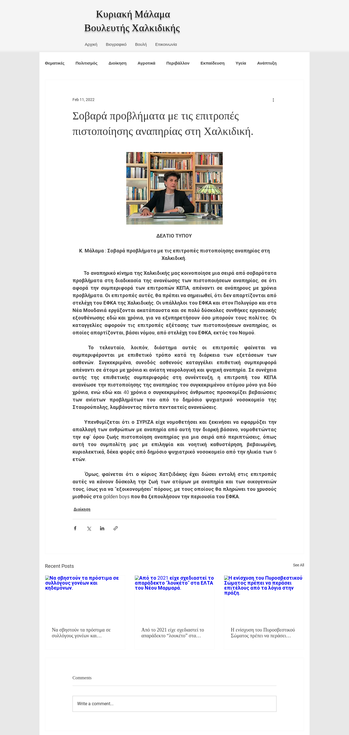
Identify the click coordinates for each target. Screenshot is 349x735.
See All (298, 565)
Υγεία (241, 63)
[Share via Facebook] (75, 528)
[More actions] (273, 100)
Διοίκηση (118, 63)
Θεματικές (55, 63)
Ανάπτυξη (267, 63)
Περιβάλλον (178, 63)
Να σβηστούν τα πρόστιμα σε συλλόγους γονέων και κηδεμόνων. (81, 633)
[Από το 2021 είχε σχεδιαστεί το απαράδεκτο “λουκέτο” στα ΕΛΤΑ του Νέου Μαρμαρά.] (174, 598)
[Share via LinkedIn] (102, 528)
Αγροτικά (146, 63)
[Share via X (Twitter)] (88, 528)
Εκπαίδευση (212, 63)
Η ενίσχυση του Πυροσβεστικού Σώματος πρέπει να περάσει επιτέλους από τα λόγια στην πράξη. (263, 633)
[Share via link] (115, 528)
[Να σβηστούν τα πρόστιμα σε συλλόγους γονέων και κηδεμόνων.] (85, 598)
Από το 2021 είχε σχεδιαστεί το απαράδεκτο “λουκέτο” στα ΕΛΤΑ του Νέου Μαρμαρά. (172, 633)
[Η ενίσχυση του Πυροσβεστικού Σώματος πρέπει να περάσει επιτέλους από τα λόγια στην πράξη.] (264, 598)
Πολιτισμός (87, 63)
